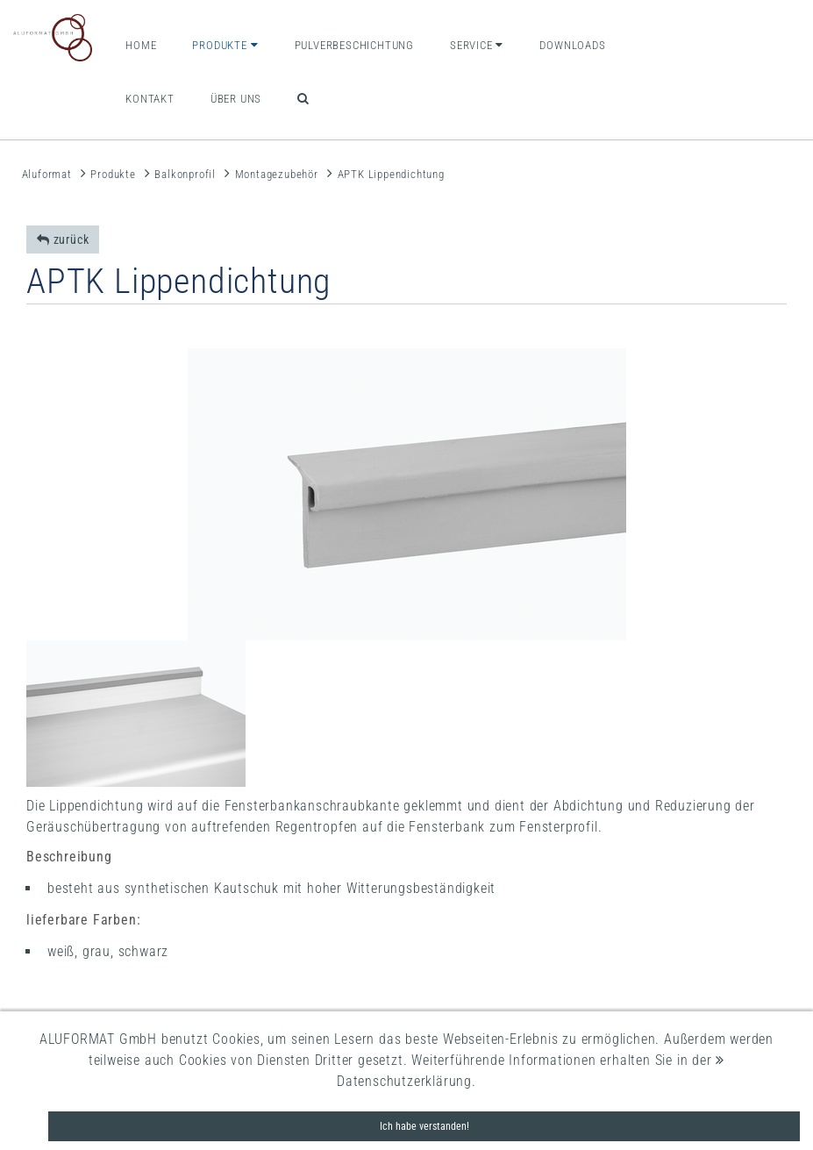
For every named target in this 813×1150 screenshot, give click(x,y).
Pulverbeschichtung (354, 45)
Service (476, 45)
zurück (63, 239)
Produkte (225, 45)
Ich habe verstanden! (424, 1126)
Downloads (572, 45)
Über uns (235, 98)
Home (140, 45)
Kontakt (150, 98)
